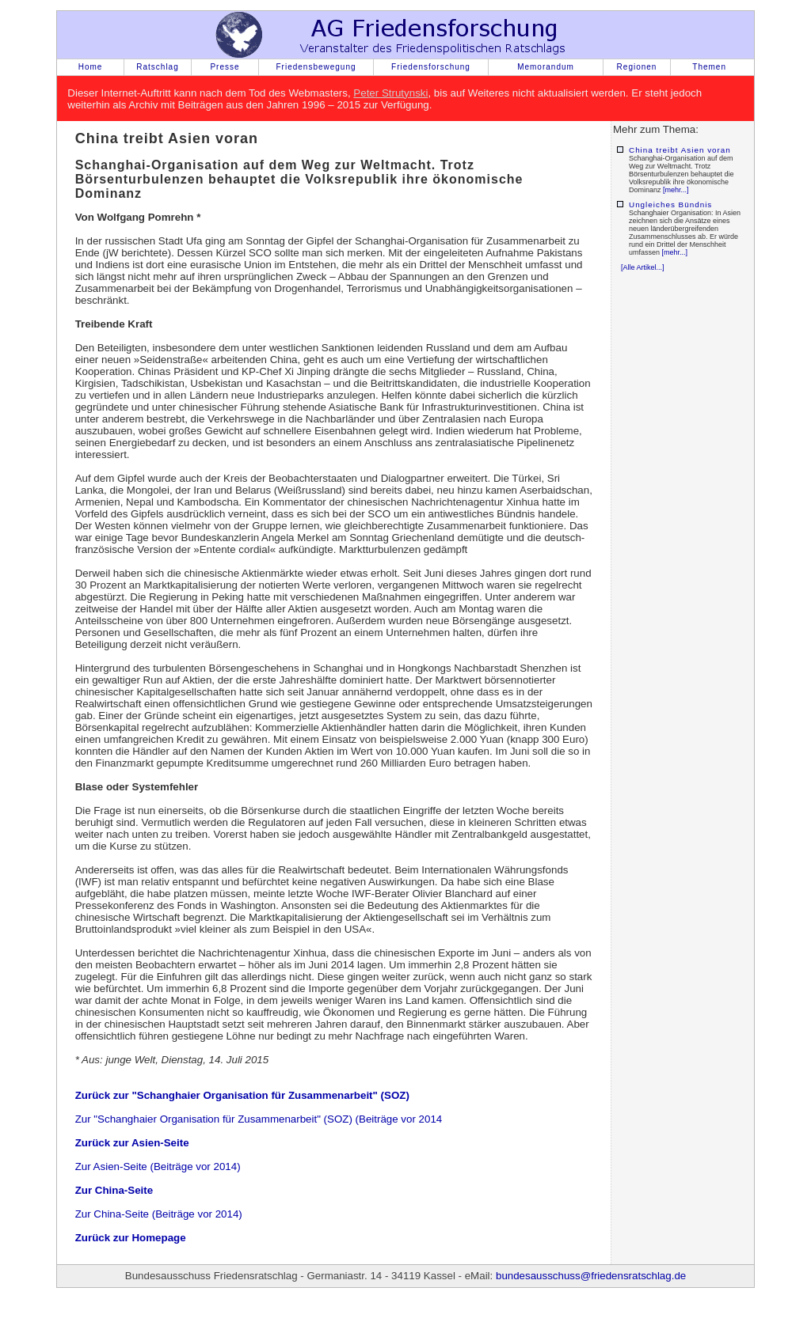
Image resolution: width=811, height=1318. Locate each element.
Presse (224, 66)
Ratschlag (157, 66)
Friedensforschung (430, 66)
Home (90, 66)
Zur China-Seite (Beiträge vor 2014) (158, 1214)
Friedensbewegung (316, 66)
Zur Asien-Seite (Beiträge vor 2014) (158, 1166)
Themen (709, 66)
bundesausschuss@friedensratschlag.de (591, 1276)
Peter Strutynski (390, 93)
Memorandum (545, 66)
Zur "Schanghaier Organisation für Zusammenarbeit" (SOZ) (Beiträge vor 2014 (259, 1119)
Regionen (637, 66)
